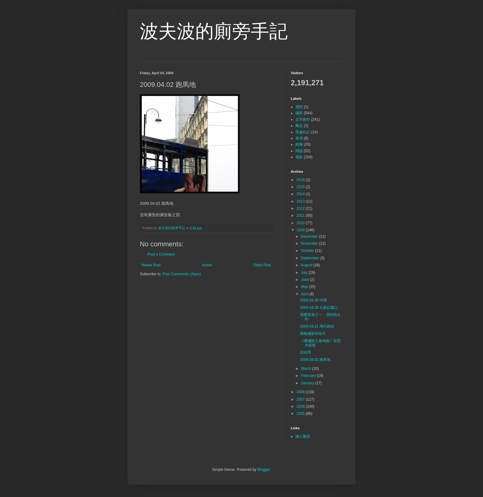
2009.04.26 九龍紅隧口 (319, 307)
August (307, 265)
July (305, 272)
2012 (301, 208)
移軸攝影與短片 (313, 333)
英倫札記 (302, 132)
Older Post (262, 265)
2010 (301, 223)
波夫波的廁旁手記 (214, 31)
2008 (301, 392)
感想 (299, 107)
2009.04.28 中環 (313, 300)
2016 (301, 180)
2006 (301, 406)
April (305, 294)
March (306, 368)
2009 (301, 230)
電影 (299, 157)
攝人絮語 (302, 436)
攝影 (299, 113)
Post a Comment (161, 254)
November (310, 243)
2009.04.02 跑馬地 (315, 360)
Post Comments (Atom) (181, 274)
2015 (301, 187)
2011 (301, 215)
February (309, 376)
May (305, 287)
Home (207, 265)
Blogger (263, 469)
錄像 (299, 144)
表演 (299, 138)
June (305, 279)
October (308, 250)
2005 (301, 413)
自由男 (305, 352)
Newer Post (150, 265)
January (308, 383)
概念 (299, 125)
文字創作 (302, 119)
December (310, 236)
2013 (301, 201)
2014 (301, 194)
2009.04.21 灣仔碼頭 (317, 326)
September (310, 258)
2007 (301, 399)
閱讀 (299, 151)
